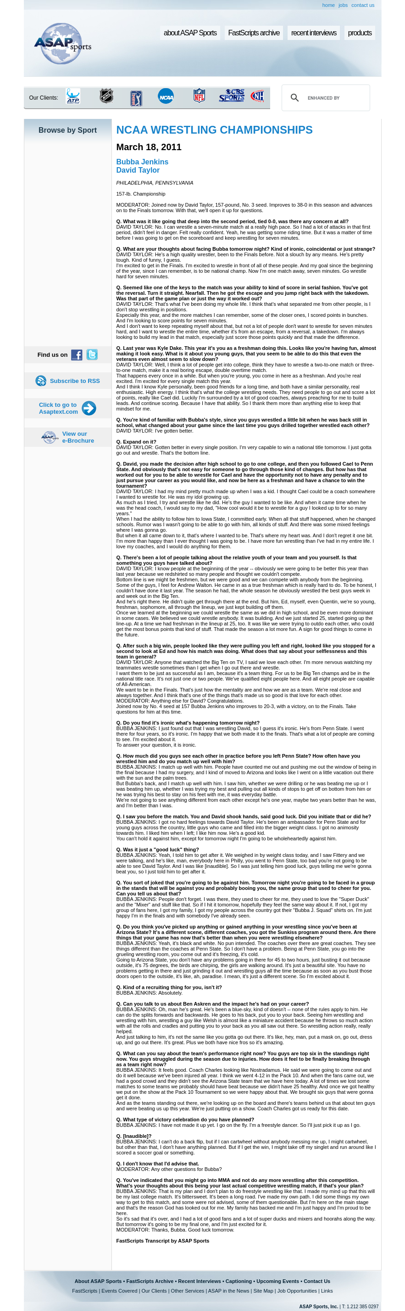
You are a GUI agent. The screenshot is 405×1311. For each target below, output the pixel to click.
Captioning (239, 1281)
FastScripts (84, 1291)
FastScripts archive (254, 33)
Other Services (188, 1291)
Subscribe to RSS (75, 380)
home (328, 5)
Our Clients (154, 1291)
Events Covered (119, 1291)
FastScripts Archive (149, 1281)
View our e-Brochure (78, 437)
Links (327, 1291)
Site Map (263, 1291)
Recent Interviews (199, 1281)
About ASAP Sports (98, 1281)
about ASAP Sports (190, 33)
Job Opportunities (297, 1291)
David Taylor (138, 170)
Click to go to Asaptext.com (58, 408)
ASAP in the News (229, 1291)
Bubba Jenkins (143, 162)
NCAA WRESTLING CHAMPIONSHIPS (215, 130)
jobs (343, 5)
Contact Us (317, 1281)
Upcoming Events (277, 1281)
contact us (362, 5)
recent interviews (313, 33)
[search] (324, 97)
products (360, 33)
